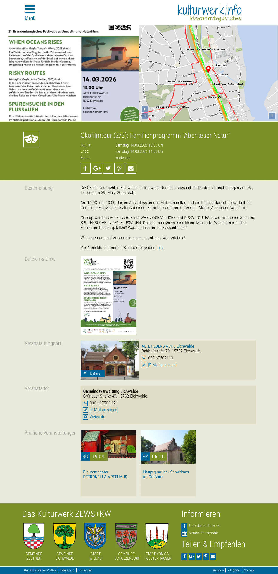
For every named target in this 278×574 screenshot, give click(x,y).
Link (159, 247)
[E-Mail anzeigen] (162, 365)
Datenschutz (67, 570)
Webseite (97, 416)
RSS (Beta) (234, 570)
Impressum (85, 570)
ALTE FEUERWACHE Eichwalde (168, 346)
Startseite (218, 570)
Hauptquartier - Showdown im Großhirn (166, 474)
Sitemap (249, 570)
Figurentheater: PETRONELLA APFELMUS (105, 474)
